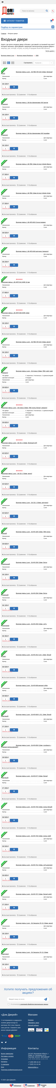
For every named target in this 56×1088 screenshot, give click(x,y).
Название (39, 63)
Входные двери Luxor (7, 55)
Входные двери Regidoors (25, 55)
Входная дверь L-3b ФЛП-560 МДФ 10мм (15, 313)
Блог (2, 1067)
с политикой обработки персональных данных (34, 1004)
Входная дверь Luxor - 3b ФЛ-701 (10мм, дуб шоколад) (34, 865)
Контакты (4, 1061)
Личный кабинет (33, 1025)
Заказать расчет (7, 88)
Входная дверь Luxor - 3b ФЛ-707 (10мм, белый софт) (34, 894)
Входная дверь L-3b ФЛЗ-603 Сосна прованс (31, 222)
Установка (4, 1059)
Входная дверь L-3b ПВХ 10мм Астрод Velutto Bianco (33, 164)
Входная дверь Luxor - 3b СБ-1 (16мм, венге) (17, 473)
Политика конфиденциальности (11, 1070)
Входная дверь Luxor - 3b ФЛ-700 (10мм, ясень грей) (33, 836)
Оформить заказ (33, 1023)
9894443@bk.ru (33, 1067)
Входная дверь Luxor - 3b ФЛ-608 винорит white (32, 685)
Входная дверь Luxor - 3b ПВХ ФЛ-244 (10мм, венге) (33, 342)
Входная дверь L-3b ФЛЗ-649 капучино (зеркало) (32, 251)
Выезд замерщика (7, 1053)
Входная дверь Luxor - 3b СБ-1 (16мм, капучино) (32, 502)
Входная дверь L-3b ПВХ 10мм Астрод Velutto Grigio (33, 193)
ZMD (37, 55)
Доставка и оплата (7, 1056)
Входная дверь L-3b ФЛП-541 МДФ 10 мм (16, 282)
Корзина (30, 1020)
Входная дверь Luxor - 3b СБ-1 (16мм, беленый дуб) (19, 443)
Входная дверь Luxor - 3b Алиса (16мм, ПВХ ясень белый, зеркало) (24, 408)
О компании (5, 1064)
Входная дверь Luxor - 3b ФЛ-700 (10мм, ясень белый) (34, 807)
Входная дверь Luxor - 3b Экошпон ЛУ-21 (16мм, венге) (34, 923)
